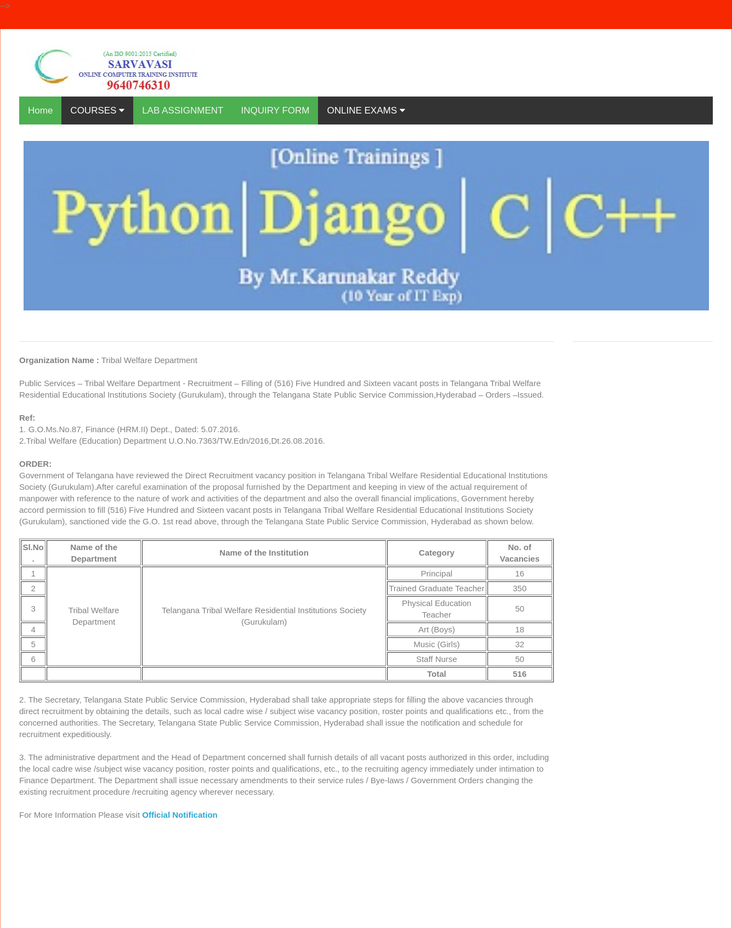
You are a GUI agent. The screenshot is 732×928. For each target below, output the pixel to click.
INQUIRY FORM (275, 110)
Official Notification (180, 814)
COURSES (97, 110)
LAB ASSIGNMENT (182, 110)
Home (40, 110)
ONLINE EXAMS (366, 110)
